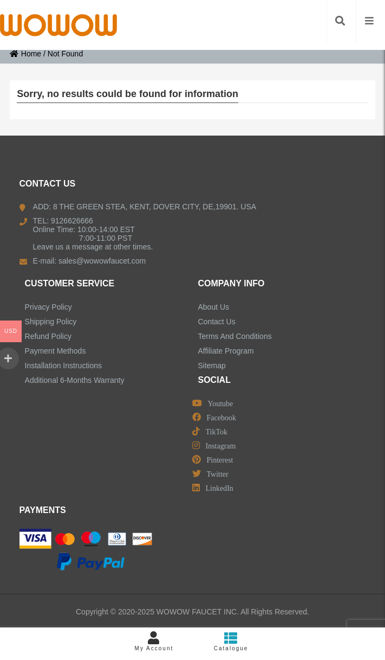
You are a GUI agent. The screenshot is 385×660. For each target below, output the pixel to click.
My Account (153, 641)
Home (25, 53)
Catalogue (231, 641)
